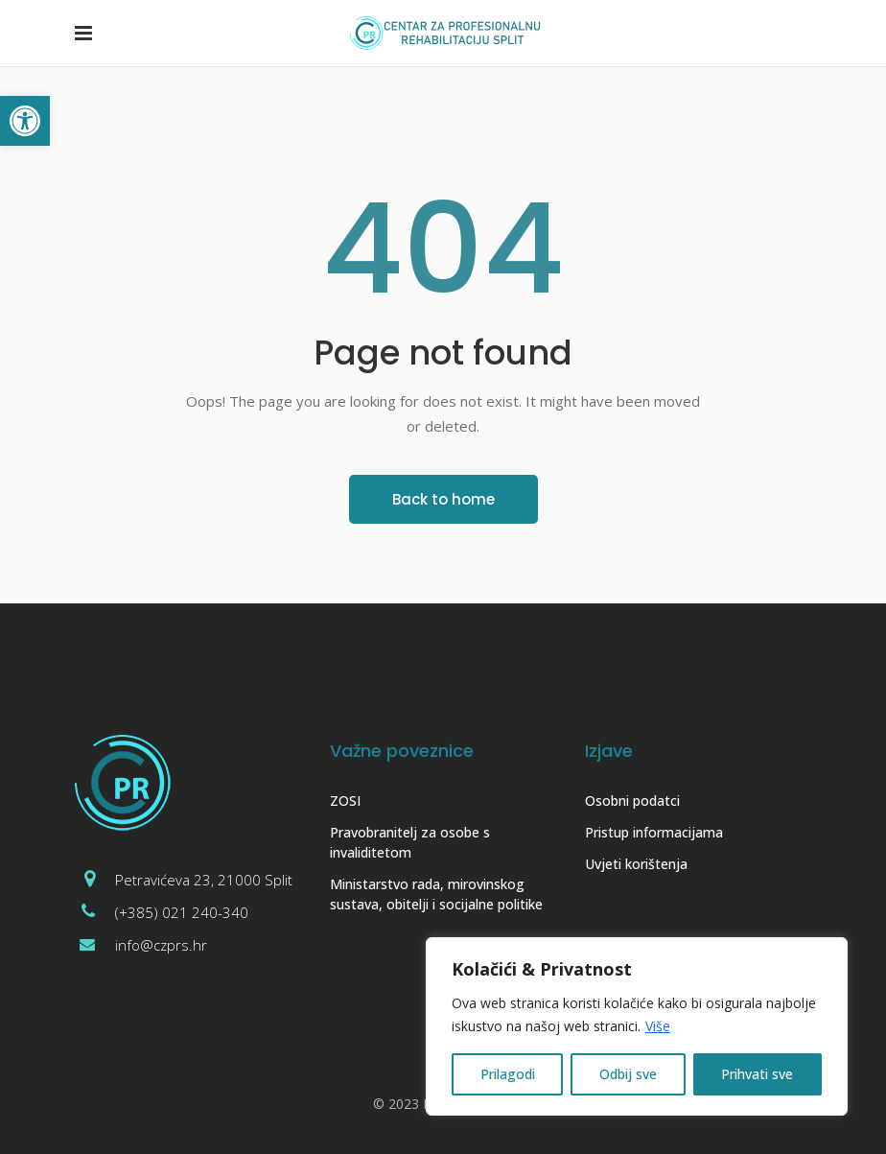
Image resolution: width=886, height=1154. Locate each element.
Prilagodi (507, 1074)
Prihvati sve (757, 1074)
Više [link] (657, 1026)
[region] (637, 1026)
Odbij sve (628, 1074)
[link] (25, 121)
